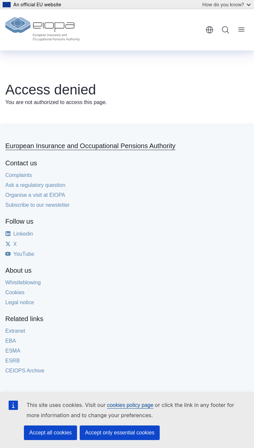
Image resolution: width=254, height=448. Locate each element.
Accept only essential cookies (119, 432)
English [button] (209, 30)
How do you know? (226, 4)
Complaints (18, 175)
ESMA (12, 351)
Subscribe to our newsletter (37, 205)
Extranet (15, 331)
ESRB (12, 361)
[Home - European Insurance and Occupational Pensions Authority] (42, 29)
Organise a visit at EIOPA (35, 195)
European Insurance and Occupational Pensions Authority (90, 145)
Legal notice (19, 302)
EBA (10, 341)
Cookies (15, 292)
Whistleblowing (23, 282)
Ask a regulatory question (35, 185)
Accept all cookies (50, 432)
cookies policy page (130, 405)
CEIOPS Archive (24, 370)
